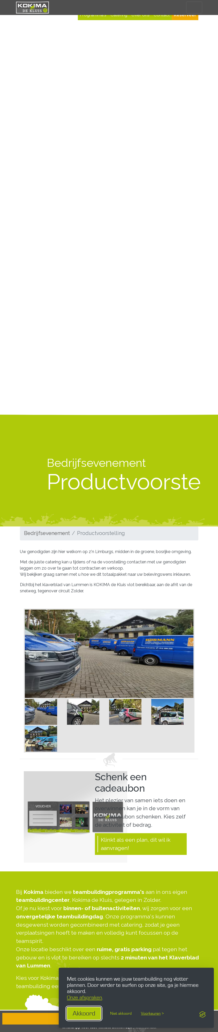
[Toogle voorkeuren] (152, 1013)
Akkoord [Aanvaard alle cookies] (84, 1013)
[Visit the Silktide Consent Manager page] (202, 1013)
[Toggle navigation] (194, 7)
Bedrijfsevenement (47, 533)
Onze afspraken (84, 998)
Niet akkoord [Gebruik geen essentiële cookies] (121, 1013)
